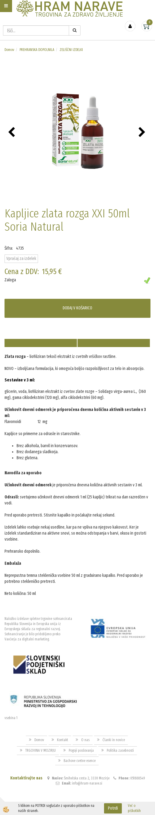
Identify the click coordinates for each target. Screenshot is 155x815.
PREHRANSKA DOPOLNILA (37, 50)
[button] (142, 132)
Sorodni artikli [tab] (114, 343)
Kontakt (62, 740)
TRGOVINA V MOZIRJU (40, 750)
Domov (9, 50)
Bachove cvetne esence (80, 761)
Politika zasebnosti (120, 750)
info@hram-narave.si (87, 783)
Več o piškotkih (134, 808)
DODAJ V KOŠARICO (77, 308)
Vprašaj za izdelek (21, 258)
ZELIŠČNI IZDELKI (71, 50)
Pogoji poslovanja (81, 750)
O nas (85, 740)
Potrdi (113, 808)
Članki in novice (114, 740)
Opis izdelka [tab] (40, 343)
